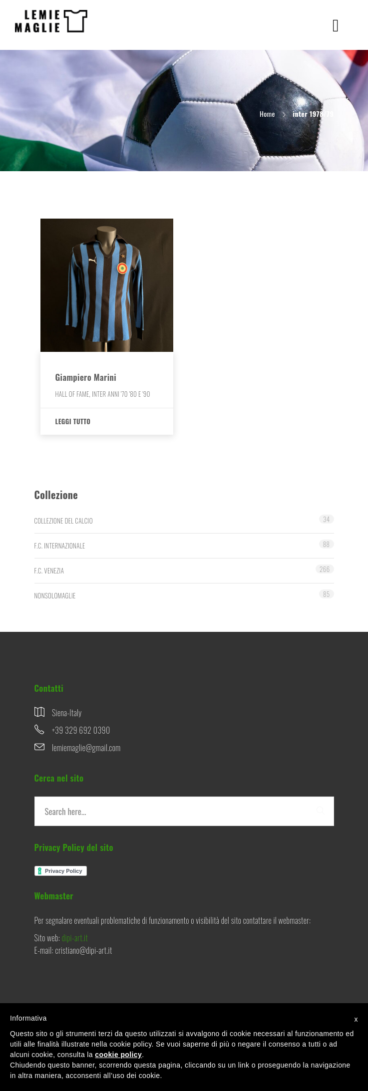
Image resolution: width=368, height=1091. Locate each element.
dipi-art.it (75, 938)
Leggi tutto (73, 421)
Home (267, 113)
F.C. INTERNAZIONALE (59, 545)
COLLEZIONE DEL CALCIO (63, 521)
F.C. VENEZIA (49, 570)
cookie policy (118, 1055)
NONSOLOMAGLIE (55, 595)
